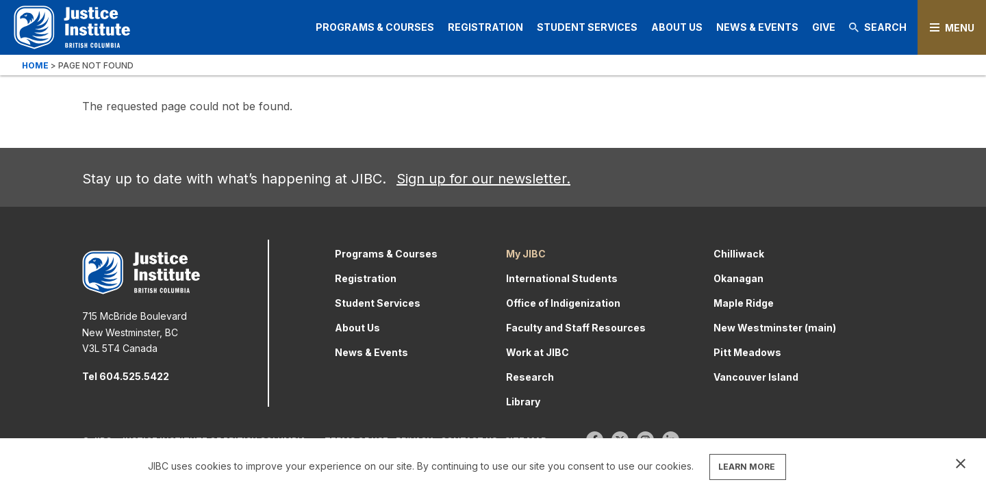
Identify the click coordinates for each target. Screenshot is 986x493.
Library (523, 401)
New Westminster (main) (774, 327)
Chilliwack (738, 254)
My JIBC (526, 254)
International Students (562, 278)
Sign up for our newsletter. (483, 178)
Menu (959, 28)
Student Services (587, 27)
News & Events (757, 27)
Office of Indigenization (563, 303)
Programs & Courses (375, 27)
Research (530, 377)
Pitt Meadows (747, 352)
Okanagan (738, 278)
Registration (485, 27)
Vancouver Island (755, 377)
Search (878, 27)
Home (35, 65)
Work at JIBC (537, 352)
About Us (677, 27)
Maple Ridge (743, 303)
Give (823, 27)
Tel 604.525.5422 (125, 376)
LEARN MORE (746, 467)
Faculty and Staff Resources (576, 327)
